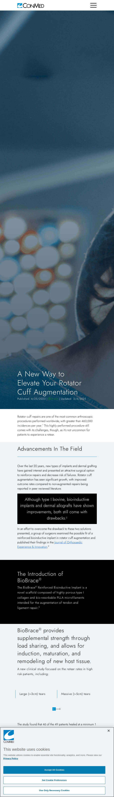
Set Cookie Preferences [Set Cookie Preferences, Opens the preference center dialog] (54, 780)
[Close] (108, 731)
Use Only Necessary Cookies (54, 790)
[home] (30, 5)
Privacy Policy (10, 758)
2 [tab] (60, 709)
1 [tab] (54, 709)
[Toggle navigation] (93, 5)
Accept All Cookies (54, 770)
